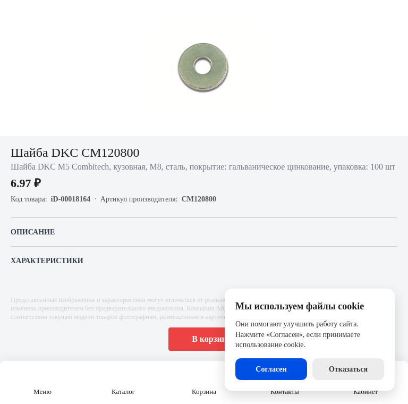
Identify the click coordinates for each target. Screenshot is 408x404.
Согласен (271, 369)
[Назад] (15, 15)
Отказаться (348, 369)
